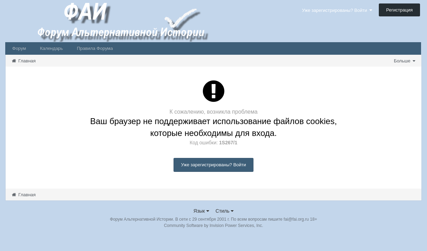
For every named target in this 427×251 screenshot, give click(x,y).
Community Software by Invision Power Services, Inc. (213, 225)
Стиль (224, 211)
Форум (19, 48)
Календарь (51, 48)
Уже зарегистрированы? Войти (337, 10)
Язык (201, 211)
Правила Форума (95, 48)
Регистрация (399, 10)
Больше (404, 60)
